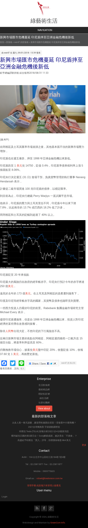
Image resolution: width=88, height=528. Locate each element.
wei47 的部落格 (21, 42)
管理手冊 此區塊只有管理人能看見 (44, 485)
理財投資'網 (44, 394)
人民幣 (9, 331)
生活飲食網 (44, 385)
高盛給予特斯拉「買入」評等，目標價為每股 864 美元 (44, 440)
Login (4, 496)
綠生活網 (44, 398)
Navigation (45, 30)
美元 (19, 165)
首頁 (2, 42)
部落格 (9, 42)
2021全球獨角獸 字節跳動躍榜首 (44, 427)
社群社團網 (44, 402)
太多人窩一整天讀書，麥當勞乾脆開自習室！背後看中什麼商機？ (44, 422)
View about (44, 408)
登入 (22, 368)
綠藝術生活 (44, 21)
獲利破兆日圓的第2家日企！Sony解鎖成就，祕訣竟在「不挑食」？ (44, 436)
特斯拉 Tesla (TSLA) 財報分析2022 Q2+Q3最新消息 (44, 431)
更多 (84, 445)
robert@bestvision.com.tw (50, 478)
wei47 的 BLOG (68, 363)
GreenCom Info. (58, 522)
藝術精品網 (44, 389)
